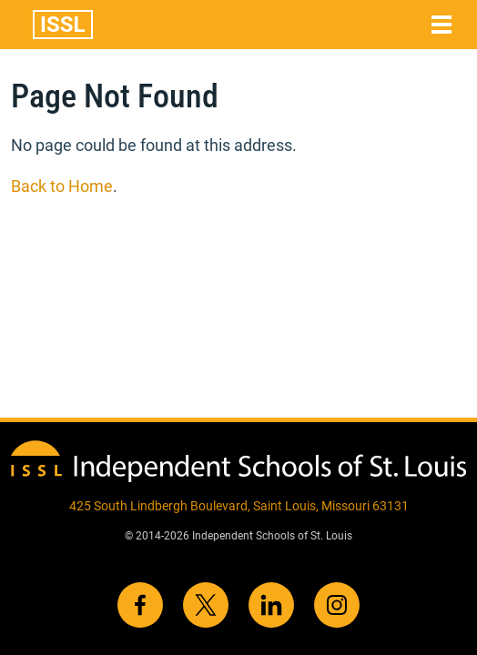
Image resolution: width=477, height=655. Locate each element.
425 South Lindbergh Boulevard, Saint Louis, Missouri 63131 (239, 506)
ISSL (63, 24)
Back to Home (62, 186)
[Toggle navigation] (441, 24)
